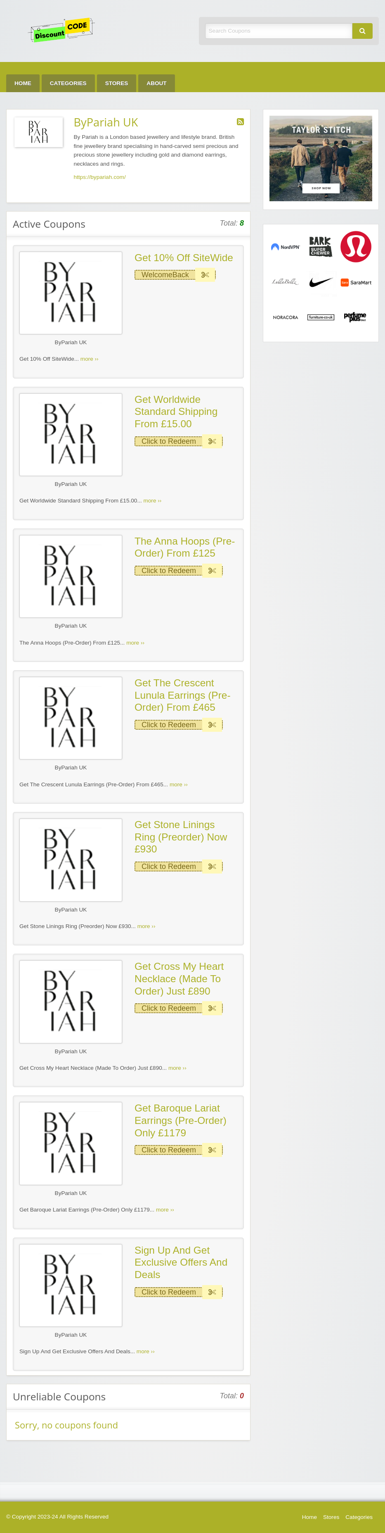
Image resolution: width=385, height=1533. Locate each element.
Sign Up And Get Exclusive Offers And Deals (181, 1262)
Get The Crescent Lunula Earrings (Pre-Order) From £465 (183, 695)
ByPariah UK (71, 342)
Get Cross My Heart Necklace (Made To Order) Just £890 (179, 978)
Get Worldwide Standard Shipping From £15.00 (176, 411)
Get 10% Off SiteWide (184, 257)
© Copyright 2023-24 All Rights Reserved (57, 1517)
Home (22, 83)
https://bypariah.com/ (100, 177)
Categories (68, 83)
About (156, 83)
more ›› (89, 359)
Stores (116, 83)
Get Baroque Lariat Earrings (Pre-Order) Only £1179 (181, 1120)
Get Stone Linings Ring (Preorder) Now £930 (181, 837)
